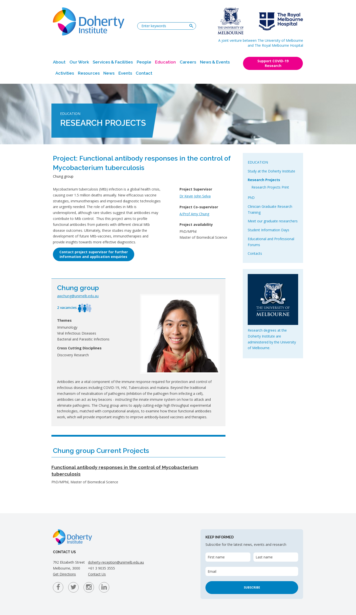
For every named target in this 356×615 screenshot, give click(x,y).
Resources (89, 73)
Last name (264, 557)
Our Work (79, 62)
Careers (188, 62)
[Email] (251, 571)
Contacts (255, 253)
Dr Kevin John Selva (195, 196)
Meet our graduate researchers (273, 221)
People (144, 62)
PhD (251, 197)
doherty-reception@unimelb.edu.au (116, 562)
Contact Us (97, 574)
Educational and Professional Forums (271, 241)
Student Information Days (268, 230)
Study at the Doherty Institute (271, 171)
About (59, 62)
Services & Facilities (113, 62)
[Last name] (275, 557)
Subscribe (252, 587)
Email (212, 571)
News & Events (215, 62)
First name (216, 557)
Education (165, 62)
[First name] (227, 557)
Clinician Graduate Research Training (270, 209)
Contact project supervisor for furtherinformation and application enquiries (93, 254)
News (108, 73)
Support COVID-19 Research (273, 63)
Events (125, 73)
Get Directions (64, 574)
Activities (64, 73)
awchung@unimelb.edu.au (78, 296)
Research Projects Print (270, 187)
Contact (144, 73)
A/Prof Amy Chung (194, 214)
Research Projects (264, 179)
